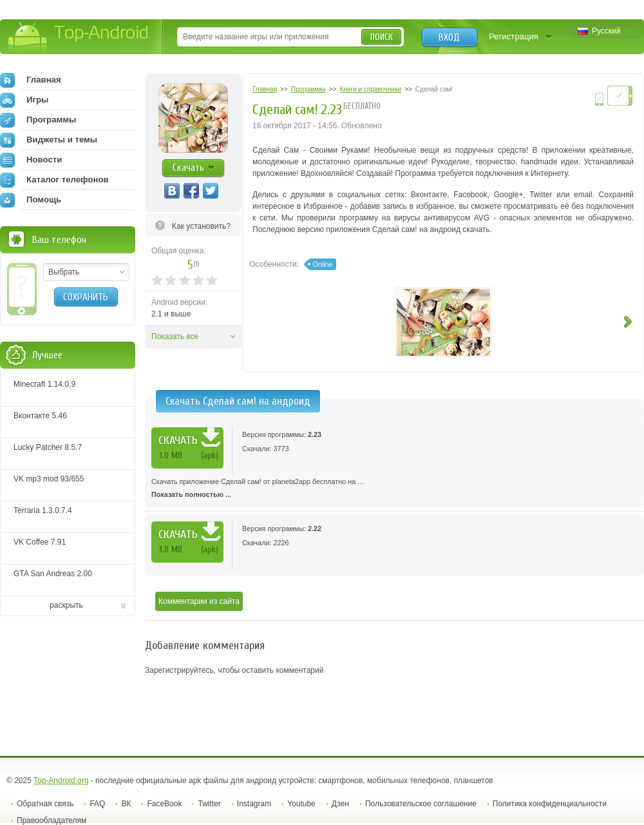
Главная (30, 80)
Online (322, 264)
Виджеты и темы (48, 140)
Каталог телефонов (54, 179)
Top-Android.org (60, 780)
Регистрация (513, 36)
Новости (31, 160)
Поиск (381, 37)
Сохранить (85, 297)
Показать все (174, 336)
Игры (24, 100)
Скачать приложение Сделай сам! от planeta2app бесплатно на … (394, 489)
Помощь (30, 199)
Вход (449, 37)
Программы (38, 120)
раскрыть (66, 605)
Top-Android (78, 37)
